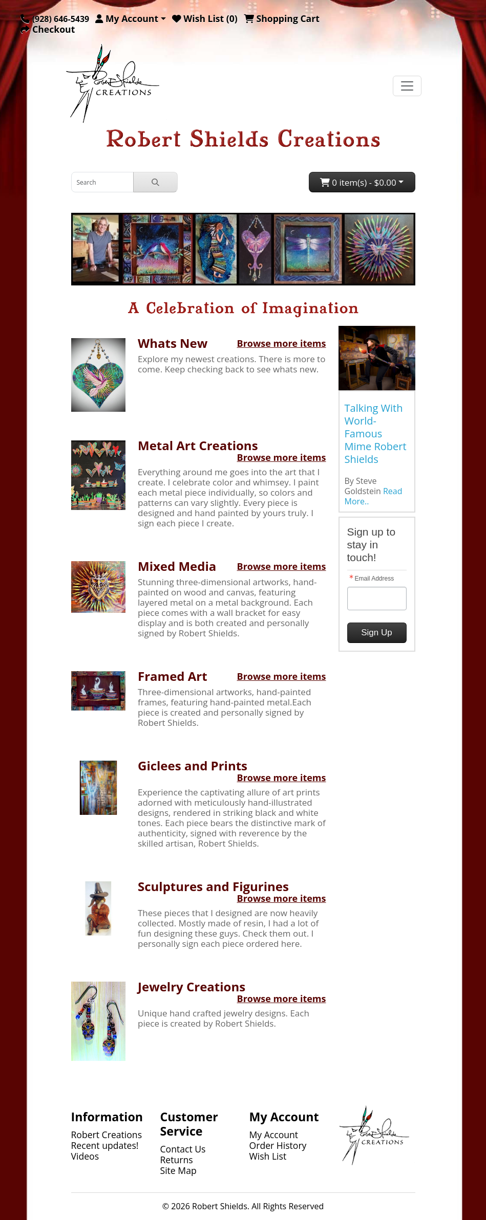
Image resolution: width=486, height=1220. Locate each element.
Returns (176, 1160)
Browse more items (281, 343)
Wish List (268, 1156)
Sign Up (376, 632)
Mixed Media (177, 566)
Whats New (172, 343)
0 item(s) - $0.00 (358, 182)
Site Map (178, 1170)
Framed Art (172, 676)
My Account (274, 1134)
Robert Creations (106, 1134)
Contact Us (183, 1149)
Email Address (374, 578)
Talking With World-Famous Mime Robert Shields (376, 433)
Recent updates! (105, 1145)
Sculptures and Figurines (213, 886)
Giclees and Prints (192, 765)
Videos (85, 1156)
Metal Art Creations (198, 445)
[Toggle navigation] (407, 86)
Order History (278, 1145)
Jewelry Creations (191, 986)
